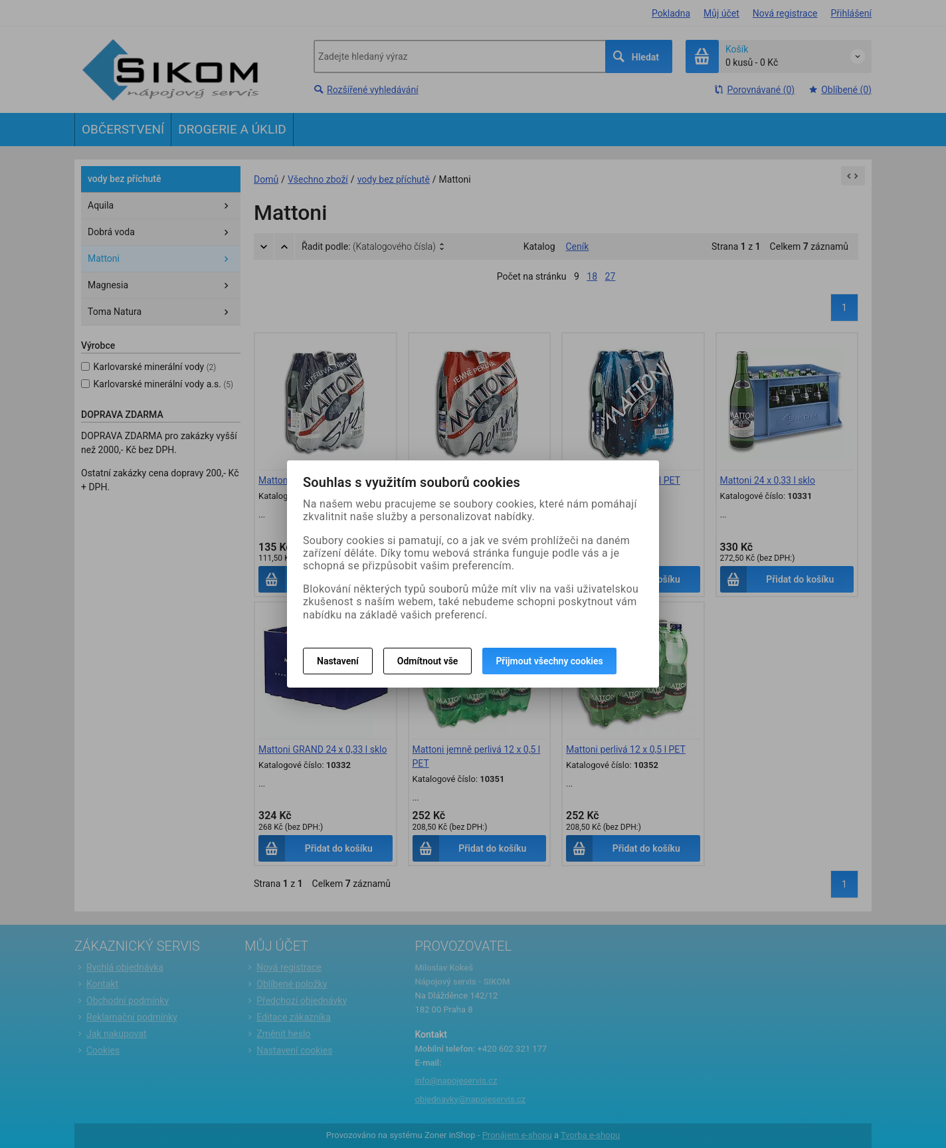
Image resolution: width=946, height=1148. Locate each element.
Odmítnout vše (427, 661)
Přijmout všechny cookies (549, 661)
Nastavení (338, 661)
